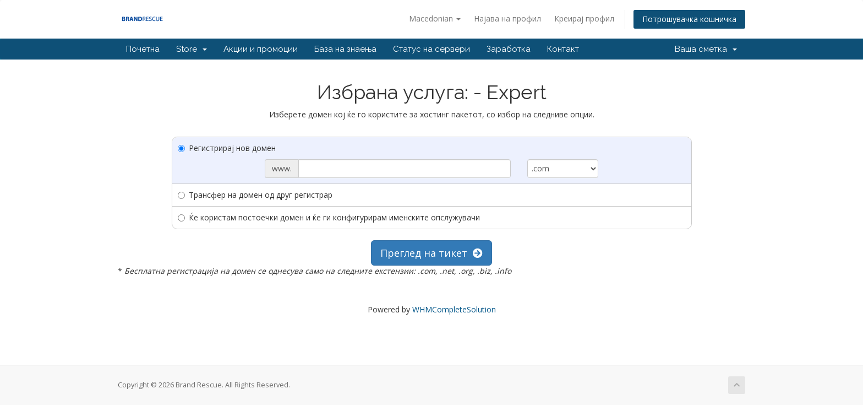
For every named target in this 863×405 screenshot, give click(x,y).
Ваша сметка (706, 49)
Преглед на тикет (431, 253)
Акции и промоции (260, 49)
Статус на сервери (431, 49)
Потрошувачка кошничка (689, 19)
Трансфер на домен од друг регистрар (255, 195)
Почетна (143, 49)
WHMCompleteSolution (454, 309)
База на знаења (345, 49)
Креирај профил (584, 18)
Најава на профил (507, 18)
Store (191, 49)
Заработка (509, 49)
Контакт (563, 49)
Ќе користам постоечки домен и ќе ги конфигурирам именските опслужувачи (329, 217)
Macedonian (435, 18)
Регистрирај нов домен (227, 148)
